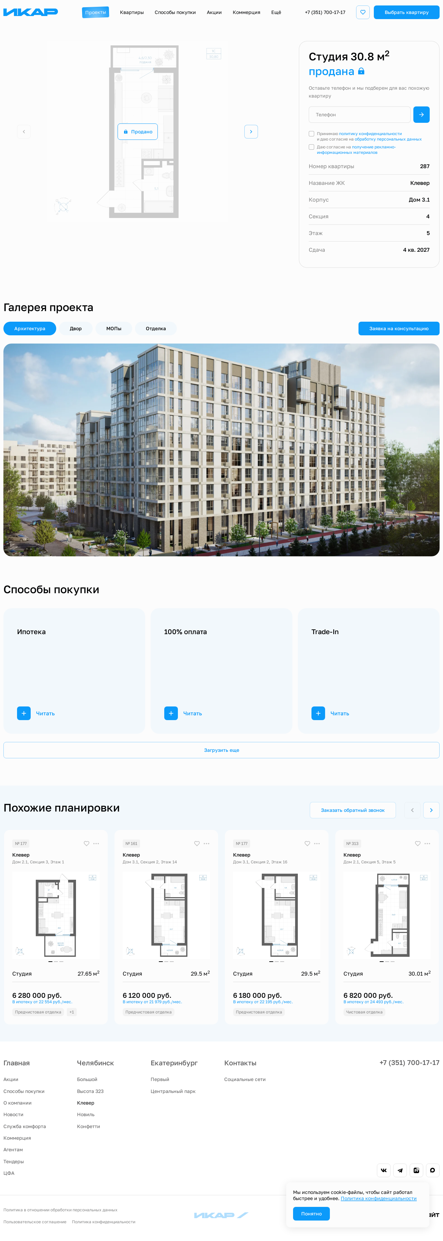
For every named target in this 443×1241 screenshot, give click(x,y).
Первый (160, 1079)
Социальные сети (245, 1079)
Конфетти (88, 1126)
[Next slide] (251, 131)
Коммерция (17, 1138)
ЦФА (8, 1173)
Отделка (156, 328)
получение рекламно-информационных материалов (356, 149)
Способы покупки (24, 1091)
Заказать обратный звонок (353, 810)
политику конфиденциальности (370, 133)
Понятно (311, 1213)
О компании (17, 1103)
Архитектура (29, 328)
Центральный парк (173, 1091)
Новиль (85, 1114)
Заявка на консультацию (399, 328)
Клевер (85, 1103)
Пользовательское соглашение (34, 1221)
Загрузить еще (221, 750)
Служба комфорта (24, 1126)
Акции (10, 1079)
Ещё (276, 12)
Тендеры (13, 1161)
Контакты (240, 1062)
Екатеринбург (174, 1062)
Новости (13, 1114)
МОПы (113, 328)
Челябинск (95, 1062)
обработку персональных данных (388, 139)
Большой (87, 1079)
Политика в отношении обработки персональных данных (60, 1209)
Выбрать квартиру (407, 12)
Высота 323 (90, 1091)
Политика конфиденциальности (103, 1221)
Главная (16, 1062)
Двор (76, 328)
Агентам (13, 1149)
